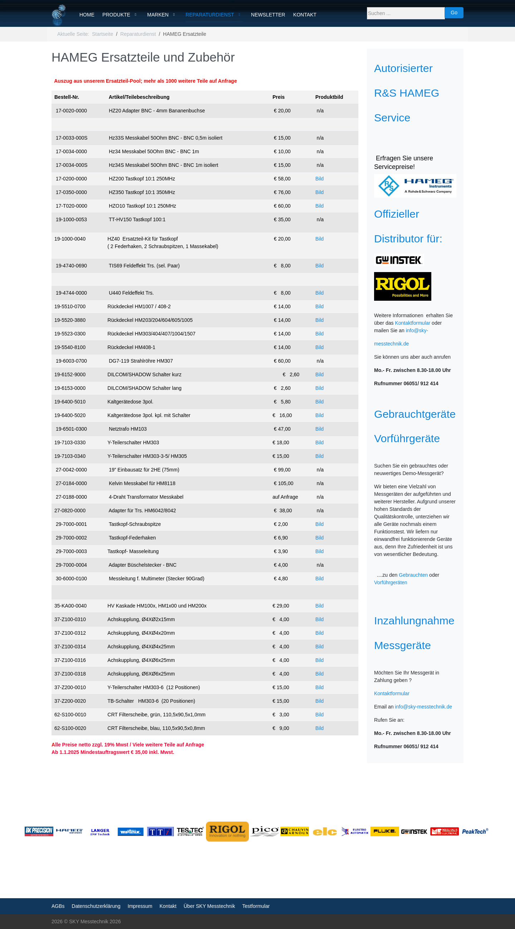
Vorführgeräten (390, 582)
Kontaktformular (412, 323)
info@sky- (417, 330)
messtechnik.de (391, 344)
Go (454, 12)
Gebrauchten (413, 575)
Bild (319, 179)
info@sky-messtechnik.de (423, 707)
